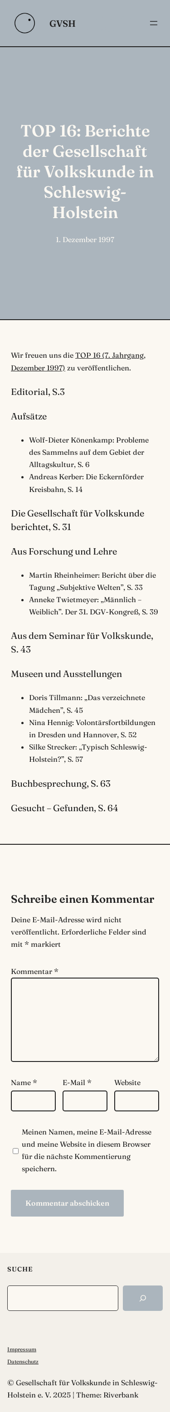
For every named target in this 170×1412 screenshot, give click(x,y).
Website (127, 1082)
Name (24, 1082)
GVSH (62, 23)
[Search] (143, 1298)
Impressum (21, 1349)
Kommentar (34, 971)
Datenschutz (23, 1361)
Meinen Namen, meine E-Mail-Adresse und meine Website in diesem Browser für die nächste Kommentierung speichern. (86, 1150)
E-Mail (77, 1082)
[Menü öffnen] (153, 23)
